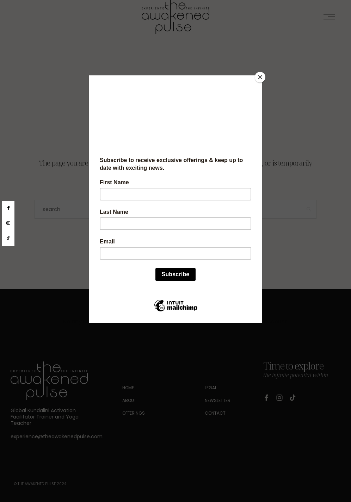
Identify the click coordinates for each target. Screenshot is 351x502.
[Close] (260, 77)
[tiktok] (8, 238)
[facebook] (8, 208)
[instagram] (8, 223)
